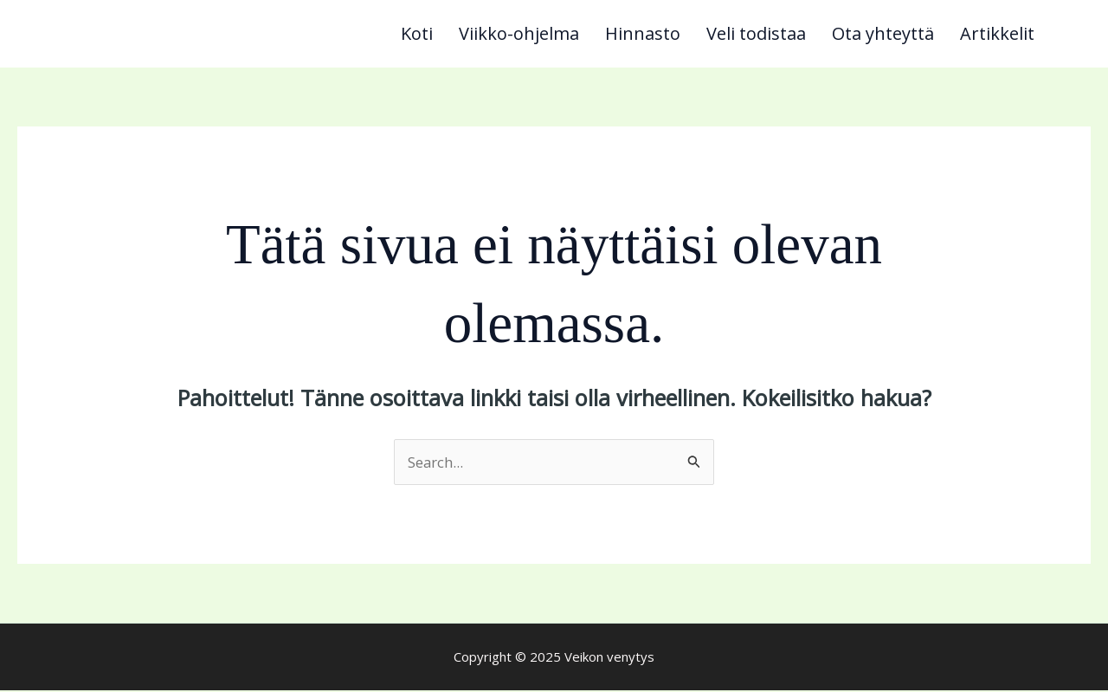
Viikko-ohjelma (519, 34)
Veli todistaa (756, 34)
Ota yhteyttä (883, 34)
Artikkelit (997, 34)
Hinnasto (642, 34)
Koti (417, 34)
